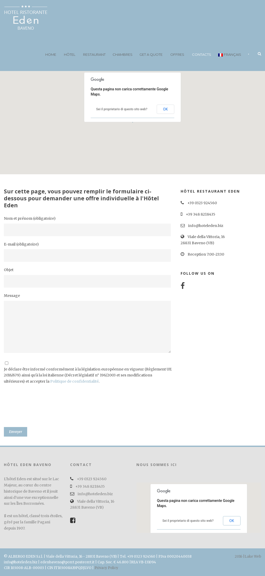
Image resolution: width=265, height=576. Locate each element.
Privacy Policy (106, 568)
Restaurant (94, 54)
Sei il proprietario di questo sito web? (122, 109)
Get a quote (151, 54)
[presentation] (25, 408)
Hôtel (69, 54)
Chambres (122, 54)
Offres (177, 54)
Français (229, 54)
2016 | (240, 556)
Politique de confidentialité (74, 381)
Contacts (201, 54)
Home (50, 54)
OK (165, 109)
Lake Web (253, 556)
